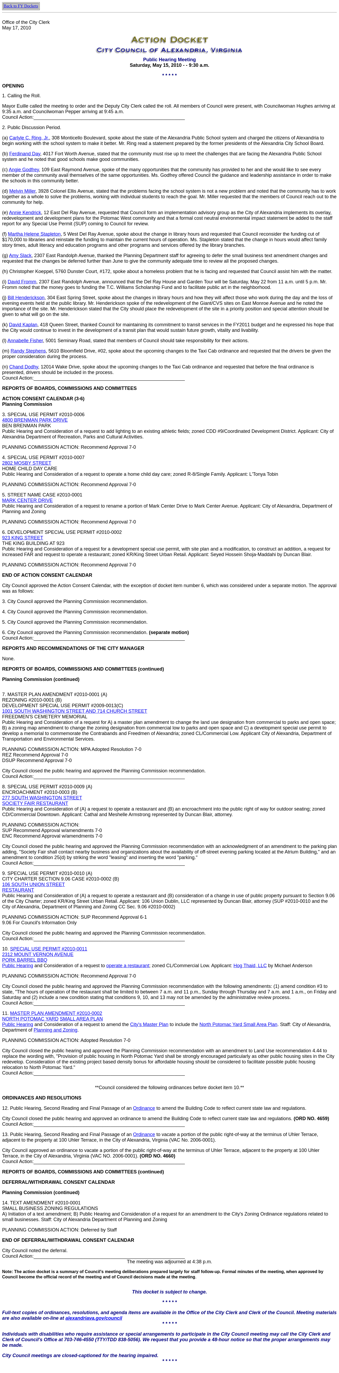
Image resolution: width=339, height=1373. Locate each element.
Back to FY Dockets (21, 6)
